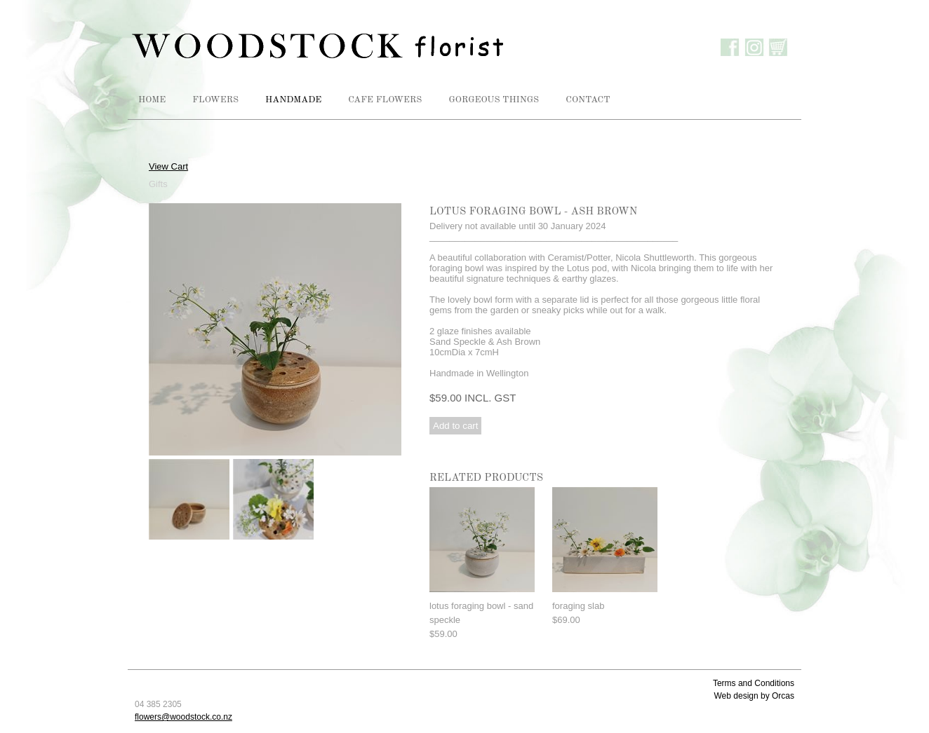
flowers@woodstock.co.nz (183, 717)
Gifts (158, 184)
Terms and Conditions (753, 683)
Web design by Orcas (754, 696)
